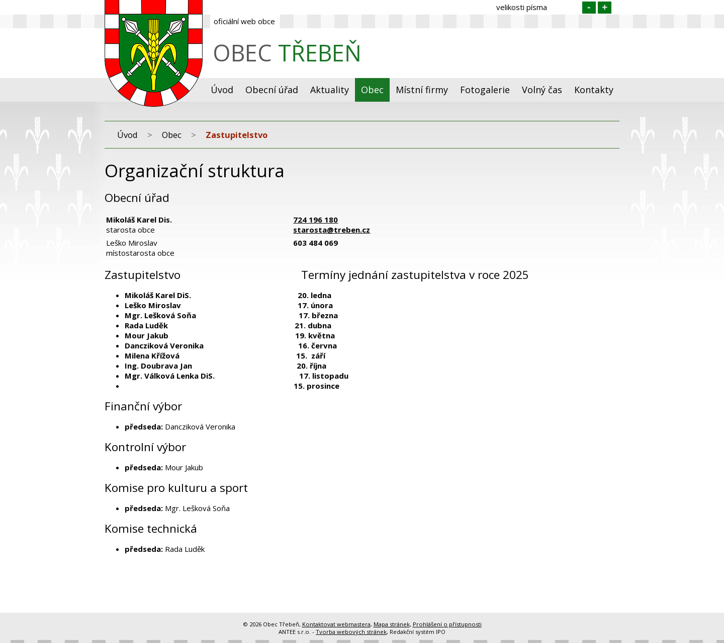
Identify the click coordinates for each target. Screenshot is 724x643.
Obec (372, 90)
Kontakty (593, 90)
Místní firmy (422, 90)
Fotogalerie (485, 90)
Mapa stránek (392, 624)
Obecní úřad (271, 90)
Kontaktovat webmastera (336, 624)
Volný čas (542, 90)
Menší (589, 8)
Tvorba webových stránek (351, 631)
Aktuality (329, 90)
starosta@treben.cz (331, 230)
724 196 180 (315, 220)
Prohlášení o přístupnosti (447, 624)
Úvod (222, 90)
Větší (604, 8)
